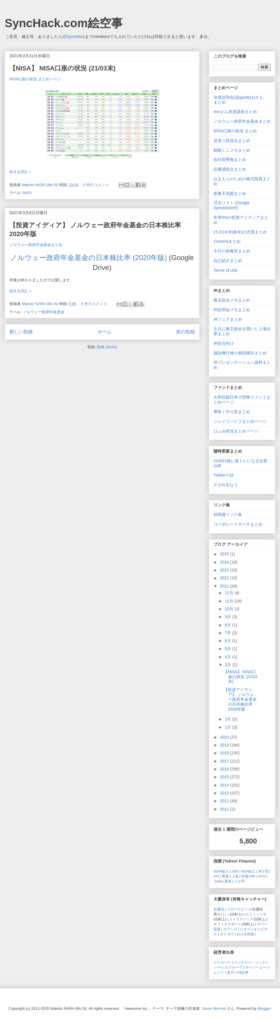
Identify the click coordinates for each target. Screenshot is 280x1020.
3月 (228, 664)
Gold (218, 881)
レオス (245, 929)
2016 (225, 769)
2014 (225, 785)
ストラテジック (241, 919)
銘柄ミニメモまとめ (232, 150)
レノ (226, 914)
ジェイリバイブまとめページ (240, 421)
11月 (229, 601)
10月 (229, 609)
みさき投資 (245, 934)
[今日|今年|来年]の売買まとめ (240, 232)
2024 (225, 562)
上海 (235, 876)
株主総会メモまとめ (232, 300)
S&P (235, 871)
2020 (225, 737)
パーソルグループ (228, 967)
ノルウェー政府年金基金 (43, 312)
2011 (225, 809)
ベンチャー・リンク (249, 962)
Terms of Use (225, 270)
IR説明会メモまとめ (232, 309)
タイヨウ (227, 934)
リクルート (222, 962)
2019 (225, 745)
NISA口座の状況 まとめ (235, 131)
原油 (227, 881)
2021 (225, 586)
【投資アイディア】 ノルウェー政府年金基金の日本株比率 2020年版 (240, 699)
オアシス (230, 929)
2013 (225, 793)
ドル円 (239, 881)
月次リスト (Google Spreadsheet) (232, 205)
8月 (228, 625)
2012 (225, 801)
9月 (228, 616)
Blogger (264, 1008)
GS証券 (243, 972)
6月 (228, 640)
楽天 (230, 972)
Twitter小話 (224, 475)
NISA (27, 193)
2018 (225, 753)
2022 (225, 578)
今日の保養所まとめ (232, 251)
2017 (225, 761)
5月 (228, 648)
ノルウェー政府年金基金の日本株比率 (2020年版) (88, 258)
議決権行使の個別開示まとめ (240, 353)
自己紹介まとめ (228, 260)
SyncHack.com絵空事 (64, 23)
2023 (225, 570)
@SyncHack (73, 36)
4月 (228, 656)
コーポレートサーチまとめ (238, 524)
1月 (228, 727)
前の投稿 (185, 331)
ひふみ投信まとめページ (236, 431)
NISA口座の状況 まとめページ (35, 79)
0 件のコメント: (97, 185)
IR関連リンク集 (228, 514)
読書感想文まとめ (230, 169)
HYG (262, 876)
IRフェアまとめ (228, 319)
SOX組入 (248, 871)
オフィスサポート (228, 924)
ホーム (104, 331)
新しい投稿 (21, 331)
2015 (225, 777)
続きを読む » (20, 171)
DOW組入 (221, 871)
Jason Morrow (214, 1008)
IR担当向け (224, 343)
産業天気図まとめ (230, 193)
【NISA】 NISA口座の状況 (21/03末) (62, 68)
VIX (216, 876)
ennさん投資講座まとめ (235, 111)
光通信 (219, 909)
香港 (225, 876)
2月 (228, 719)
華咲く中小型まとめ (232, 411)
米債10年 (248, 876)
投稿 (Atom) (107, 347)
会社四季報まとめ (230, 159)
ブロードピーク (239, 909)
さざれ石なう (226, 484)
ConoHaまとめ (227, 241)
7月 (228, 633)
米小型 (263, 871)
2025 (225, 554)
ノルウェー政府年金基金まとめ (35, 245)
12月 (229, 592)
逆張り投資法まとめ (232, 140)
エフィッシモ (255, 914)
